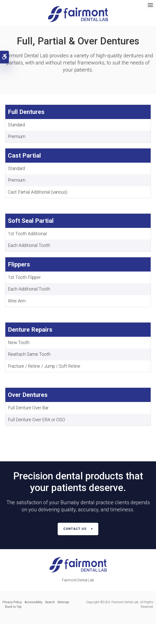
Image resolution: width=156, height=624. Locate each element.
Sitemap (63, 602)
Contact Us (74, 529)
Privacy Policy (12, 602)
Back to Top (13, 607)
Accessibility (33, 602)
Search (50, 602)
